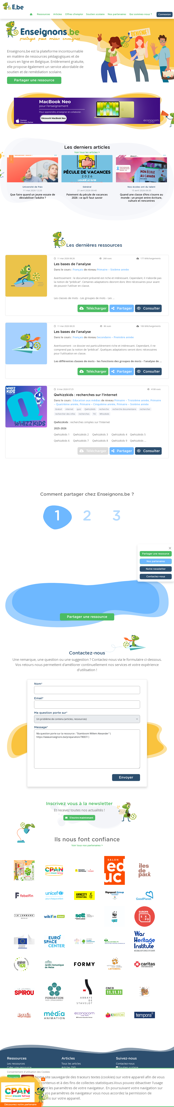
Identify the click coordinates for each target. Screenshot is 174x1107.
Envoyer (126, 778)
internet (69, 409)
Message (41, 727)
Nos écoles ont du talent (141, 187)
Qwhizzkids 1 (62, 434)
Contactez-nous (155, 576)
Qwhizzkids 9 (119, 441)
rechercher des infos (65, 414)
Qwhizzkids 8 (100, 441)
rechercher (145, 409)
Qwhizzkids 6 (62, 441)
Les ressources (16, 1063)
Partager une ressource (34, 80)
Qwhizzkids (90, 409)
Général (87, 187)
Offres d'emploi (74, 14)
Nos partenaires (117, 14)
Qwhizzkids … (138, 441)
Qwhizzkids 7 (81, 441)
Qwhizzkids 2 (81, 434)
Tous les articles (71, 1063)
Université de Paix (33, 187)
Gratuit (58, 409)
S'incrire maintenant (79, 818)
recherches (84, 414)
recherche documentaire (124, 409)
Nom (38, 684)
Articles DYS (68, 1067)
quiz (79, 409)
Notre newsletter (156, 569)
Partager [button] (121, 308)
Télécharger (92, 308)
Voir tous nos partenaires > (87, 846)
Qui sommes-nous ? (140, 14)
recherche (104, 409)
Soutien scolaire (95, 14)
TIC (94, 414)
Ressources (43, 14)
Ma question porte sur (50, 713)
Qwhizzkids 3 (100, 434)
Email (38, 698)
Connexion (164, 14)
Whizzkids (104, 414)
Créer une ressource (19, 1067)
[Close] (170, 548)
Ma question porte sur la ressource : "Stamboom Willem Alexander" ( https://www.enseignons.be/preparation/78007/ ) (87, 749)
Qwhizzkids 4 (119, 434)
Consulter (148, 308)
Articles (57, 14)
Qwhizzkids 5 (138, 434)
